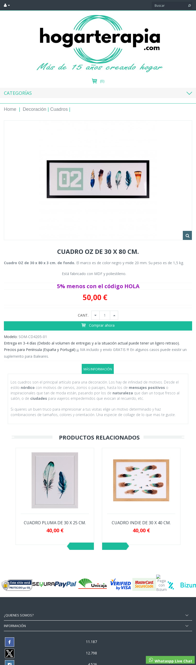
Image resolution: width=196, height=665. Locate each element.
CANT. (83, 315)
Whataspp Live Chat (170, 660)
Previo (82, 546)
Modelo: (11, 336)
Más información (98, 369)
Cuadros (59, 109)
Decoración (34, 109)
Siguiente (114, 546)
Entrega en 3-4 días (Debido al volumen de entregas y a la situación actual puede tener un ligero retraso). (92, 343)
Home (10, 109)
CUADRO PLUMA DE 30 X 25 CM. (55, 523)
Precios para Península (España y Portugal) (40, 349)
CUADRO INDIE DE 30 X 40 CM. (141, 523)
